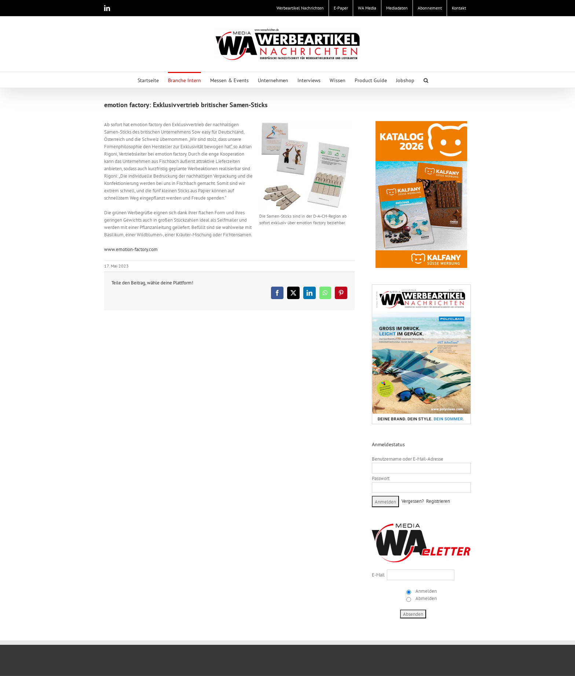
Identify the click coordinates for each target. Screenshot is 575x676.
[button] (426, 80)
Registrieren (438, 501)
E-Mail (378, 575)
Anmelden (425, 591)
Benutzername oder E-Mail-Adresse (407, 459)
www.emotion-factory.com (131, 249)
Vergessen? (413, 501)
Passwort (380, 478)
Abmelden (425, 598)
